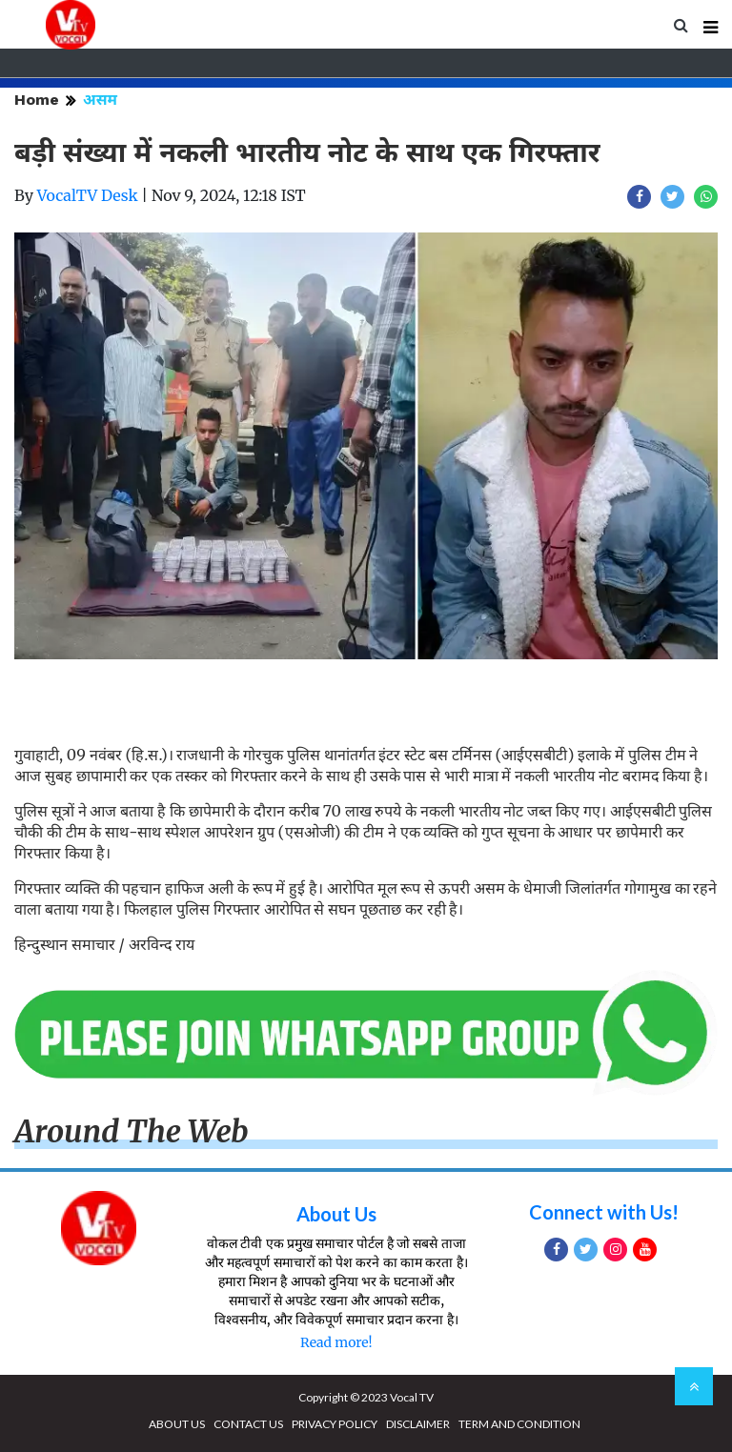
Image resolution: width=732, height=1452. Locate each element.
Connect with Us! (604, 1211)
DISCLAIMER (418, 1424)
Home (36, 100)
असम (100, 100)
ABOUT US (177, 1424)
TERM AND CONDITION (519, 1424)
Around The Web (131, 1132)
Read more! (336, 1342)
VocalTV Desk (87, 195)
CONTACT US (248, 1424)
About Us (336, 1213)
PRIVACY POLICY (334, 1424)
